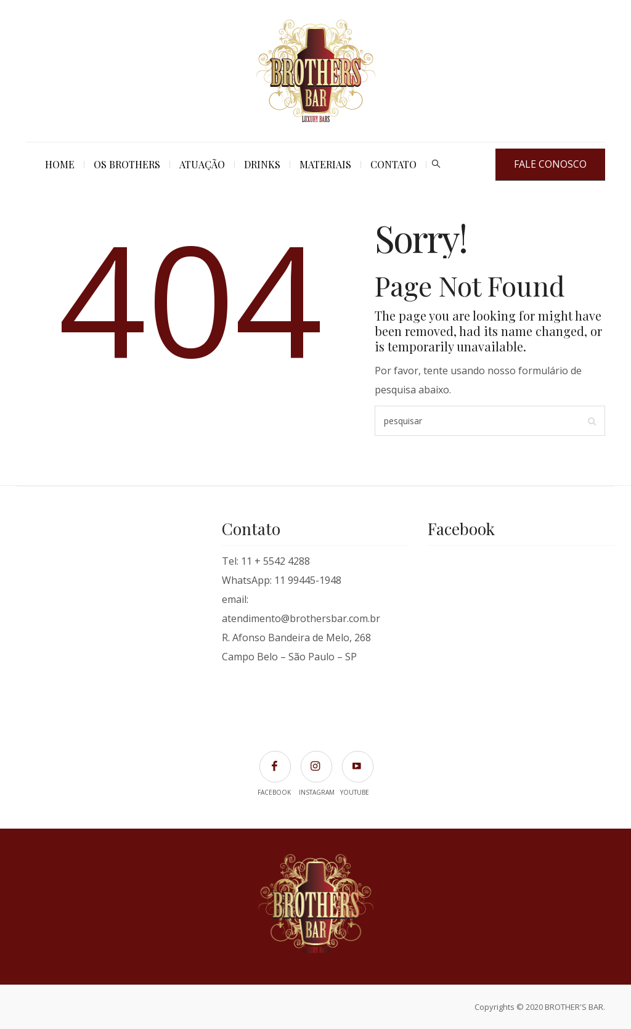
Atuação (202, 164)
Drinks (262, 164)
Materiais (325, 164)
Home (60, 164)
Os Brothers (127, 164)
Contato (393, 164)
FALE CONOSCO (550, 164)
